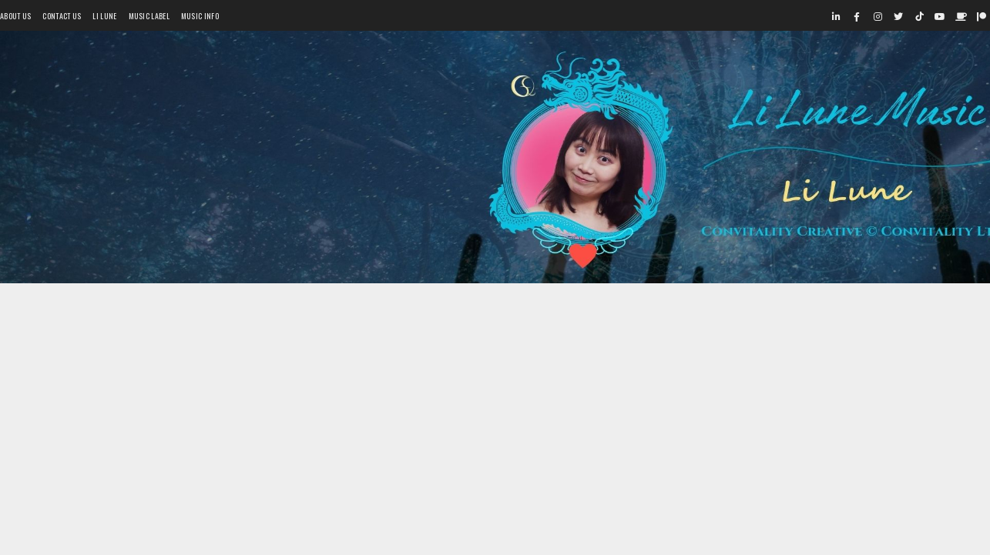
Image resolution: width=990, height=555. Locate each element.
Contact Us (61, 16)
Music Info (200, 16)
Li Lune (104, 16)
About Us (15, 16)
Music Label (149, 16)
